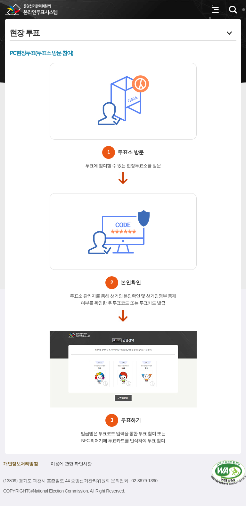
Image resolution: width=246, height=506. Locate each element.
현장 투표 (24, 31)
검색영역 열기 (233, 10)
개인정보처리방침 (20, 463)
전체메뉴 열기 (216, 10)
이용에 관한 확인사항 (71, 463)
